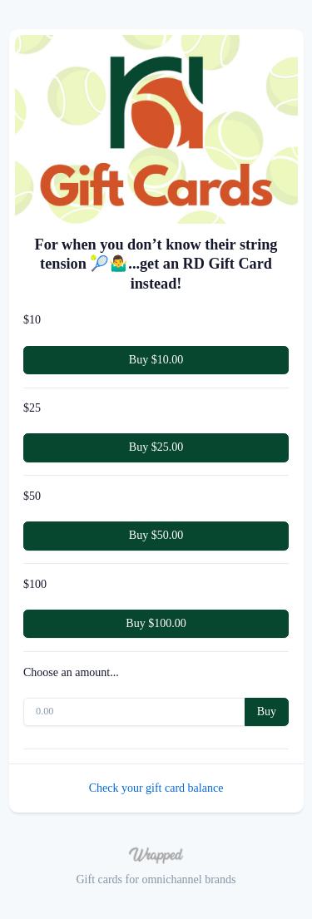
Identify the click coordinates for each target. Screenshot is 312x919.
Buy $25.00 (156, 447)
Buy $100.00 (156, 623)
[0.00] (134, 712)
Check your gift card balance (156, 788)
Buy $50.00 (156, 535)
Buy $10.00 (156, 359)
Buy (266, 711)
